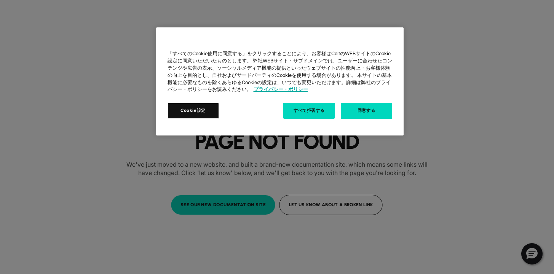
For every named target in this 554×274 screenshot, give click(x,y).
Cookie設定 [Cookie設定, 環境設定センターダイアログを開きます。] (193, 110)
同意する (366, 110)
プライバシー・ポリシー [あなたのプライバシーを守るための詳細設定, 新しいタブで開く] (281, 89)
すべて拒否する (309, 110)
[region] (280, 81)
